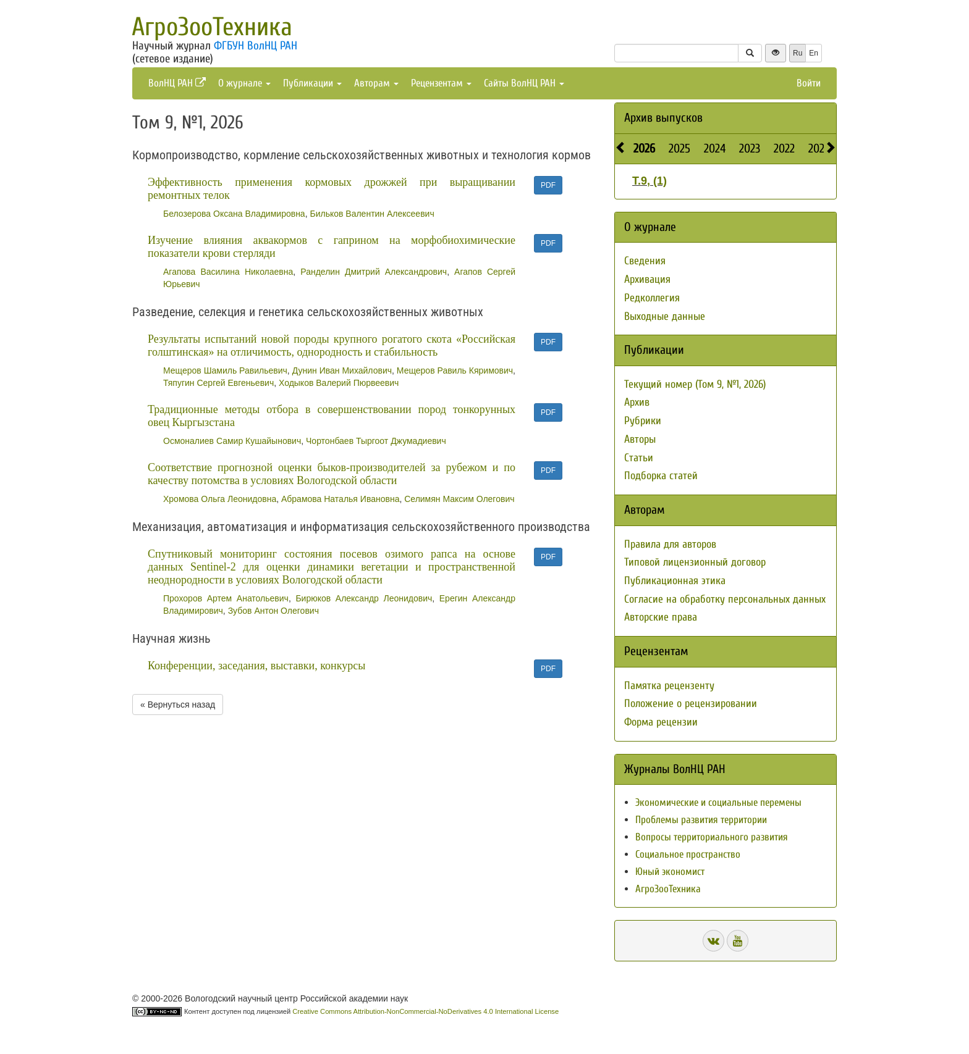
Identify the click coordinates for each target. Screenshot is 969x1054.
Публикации (312, 83)
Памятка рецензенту (669, 685)
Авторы (640, 439)
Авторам (376, 83)
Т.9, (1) (649, 181)
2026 (644, 148)
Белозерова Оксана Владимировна (234, 214)
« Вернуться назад (177, 704)
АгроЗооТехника (212, 27)
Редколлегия (652, 297)
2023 (749, 148)
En (813, 53)
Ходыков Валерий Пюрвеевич (339, 383)
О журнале (244, 83)
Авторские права (660, 617)
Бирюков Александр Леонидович (363, 598)
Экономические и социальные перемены (718, 802)
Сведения (645, 260)
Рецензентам (441, 83)
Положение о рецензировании (690, 703)
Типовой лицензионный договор (695, 562)
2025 (679, 148)
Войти (809, 83)
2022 (784, 148)
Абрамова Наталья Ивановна (340, 499)
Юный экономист (670, 871)
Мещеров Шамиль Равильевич (225, 370)
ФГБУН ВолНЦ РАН (255, 45)
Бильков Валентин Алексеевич (372, 214)
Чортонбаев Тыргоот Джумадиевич (376, 441)
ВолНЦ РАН (177, 83)
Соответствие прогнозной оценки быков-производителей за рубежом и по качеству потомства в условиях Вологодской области (331, 474)
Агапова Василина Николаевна (228, 272)
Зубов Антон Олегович (273, 611)
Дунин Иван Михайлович (342, 370)
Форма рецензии (661, 722)
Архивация (647, 279)
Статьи (638, 457)
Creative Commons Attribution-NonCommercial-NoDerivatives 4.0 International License (425, 1011)
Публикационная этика (675, 580)
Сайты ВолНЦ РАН (524, 83)
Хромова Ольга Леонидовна (219, 499)
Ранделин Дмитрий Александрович (373, 272)
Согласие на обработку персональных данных (725, 599)
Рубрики (642, 420)
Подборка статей (661, 475)
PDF (548, 185)
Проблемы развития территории (701, 820)
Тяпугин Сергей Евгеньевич (218, 383)
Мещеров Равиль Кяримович (455, 370)
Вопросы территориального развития (711, 837)
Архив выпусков (663, 118)
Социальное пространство (687, 854)
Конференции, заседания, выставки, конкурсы (256, 665)
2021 (818, 148)
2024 (715, 148)
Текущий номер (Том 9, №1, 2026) (695, 384)
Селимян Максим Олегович (459, 499)
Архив (637, 402)
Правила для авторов (670, 544)
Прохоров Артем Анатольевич (226, 598)
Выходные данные (664, 316)
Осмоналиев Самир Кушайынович (232, 441)
